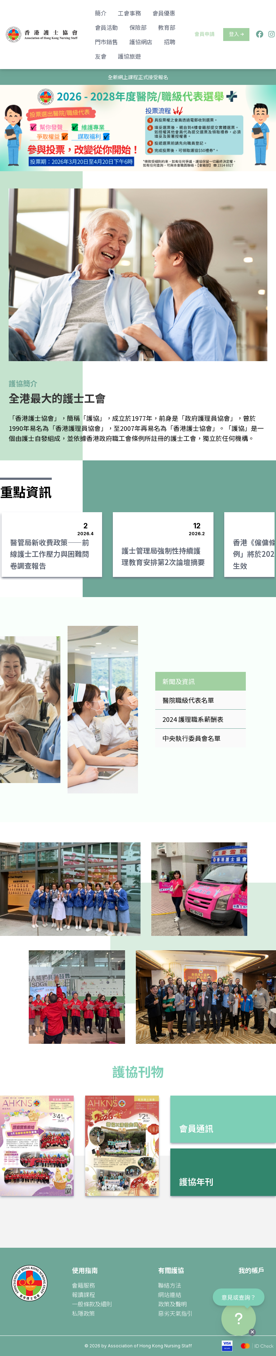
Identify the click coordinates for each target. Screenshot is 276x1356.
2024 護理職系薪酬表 (193, 719)
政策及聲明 (172, 1304)
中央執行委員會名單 (191, 738)
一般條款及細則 (92, 1304)
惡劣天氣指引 (175, 1313)
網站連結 (169, 1294)
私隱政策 (83, 1313)
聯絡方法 (169, 1285)
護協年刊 (196, 1181)
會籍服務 (83, 1285)
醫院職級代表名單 (188, 700)
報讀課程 (83, 1294)
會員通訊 (196, 1128)
